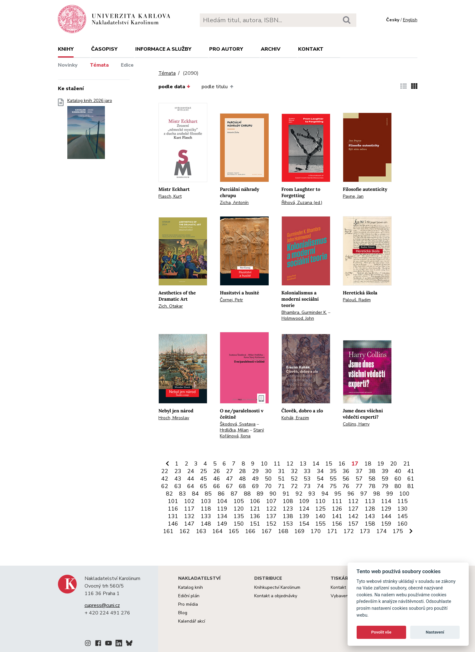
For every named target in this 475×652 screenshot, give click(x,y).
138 (288, 516)
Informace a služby (163, 49)
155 (320, 523)
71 (281, 486)
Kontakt (310, 49)
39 (385, 471)
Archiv (271, 49)
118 (206, 508)
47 (229, 478)
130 (402, 508)
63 (177, 486)
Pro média (188, 604)
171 (332, 531)
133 (206, 516)
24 (190, 471)
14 (315, 463)
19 (380, 463)
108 (288, 501)
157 (353, 523)
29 (255, 471)
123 (288, 508)
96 (351, 493)
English (410, 20)
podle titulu (217, 86)
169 (299, 531)
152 (271, 523)
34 (320, 471)
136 (255, 516)
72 (294, 486)
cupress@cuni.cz (102, 605)
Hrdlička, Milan (234, 430)
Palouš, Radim (357, 300)
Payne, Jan (353, 196)
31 (281, 471)
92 (299, 493)
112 (353, 501)
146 (173, 523)
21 (406, 463)
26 (216, 471)
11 (277, 463)
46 (216, 478)
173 (365, 531)
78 (372, 486)
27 (229, 471)
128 (370, 508)
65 (203, 486)
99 (389, 493)
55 (333, 478)
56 (346, 478)
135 (239, 516)
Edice (127, 65)
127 (353, 508)
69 (255, 486)
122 (271, 508)
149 (222, 523)
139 (304, 516)
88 (247, 493)
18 (367, 463)
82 (169, 493)
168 (283, 531)
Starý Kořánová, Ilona (242, 433)
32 (294, 471)
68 (242, 486)
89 (260, 493)
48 (242, 478)
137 (271, 516)
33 (307, 471)
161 (168, 531)
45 (203, 478)
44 (190, 478)
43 (177, 478)
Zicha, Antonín (234, 203)
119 (222, 508)
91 (286, 493)
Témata (99, 65)
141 (337, 516)
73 (307, 486)
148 (206, 523)
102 (189, 501)
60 (398, 478)
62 (164, 486)
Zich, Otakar (170, 306)
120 (239, 508)
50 (268, 478)
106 (255, 501)
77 (359, 486)
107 (271, 501)
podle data (174, 86)
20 (393, 463)
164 (217, 531)
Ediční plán (188, 596)
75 (333, 486)
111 (337, 501)
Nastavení (435, 632)
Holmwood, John (297, 318)
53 (307, 478)
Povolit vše (381, 632)
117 (189, 508)
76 (346, 486)
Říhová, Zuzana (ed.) (301, 203)
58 (372, 478)
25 (203, 471)
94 (325, 493)
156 (337, 523)
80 (398, 486)
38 (372, 471)
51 (281, 478)
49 (255, 478)
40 (398, 471)
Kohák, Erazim (295, 418)
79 (385, 486)
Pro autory (226, 49)
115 (402, 501)
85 (208, 493)
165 (234, 531)
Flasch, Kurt (170, 196)
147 (189, 523)
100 (404, 493)
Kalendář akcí (191, 621)
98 (376, 493)
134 (222, 516)
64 (190, 486)
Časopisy (104, 49)
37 (359, 471)
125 (320, 508)
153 (288, 523)
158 (370, 523)
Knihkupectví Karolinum (277, 587)
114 (386, 501)
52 (294, 478)
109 (304, 501)
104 (222, 501)
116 (173, 508)
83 (182, 493)
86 (221, 493)
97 (363, 493)
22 (164, 471)
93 (311, 493)
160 (402, 523)
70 (268, 486)
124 (304, 508)
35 (333, 471)
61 (410, 478)
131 (173, 516)
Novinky (68, 65)
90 (273, 493)
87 (234, 493)
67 (229, 486)
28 (242, 471)
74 (320, 486)
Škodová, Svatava (238, 424)
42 (164, 478)
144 (386, 516)
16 (341, 463)
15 (328, 463)
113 (370, 501)
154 (304, 523)
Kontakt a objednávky (275, 596)
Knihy (66, 49)
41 (410, 471)
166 (250, 531)
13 (303, 463)
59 (385, 478)
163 (201, 531)
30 (268, 471)
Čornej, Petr (231, 300)
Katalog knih (190, 587)
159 (386, 523)
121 (255, 508)
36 (346, 471)
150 (239, 523)
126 (337, 508)
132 (189, 516)
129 (386, 508)
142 (353, 516)
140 (320, 516)
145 (402, 516)
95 (337, 493)
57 (359, 478)
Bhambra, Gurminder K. (304, 312)
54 (320, 478)
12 (290, 463)
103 (206, 501)
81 (410, 486)
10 (264, 463)
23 (177, 471)
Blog (182, 613)
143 (370, 516)
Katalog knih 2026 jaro (89, 130)
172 (348, 531)
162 (184, 531)
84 (195, 493)
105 (239, 501)
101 (173, 501)
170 (316, 531)
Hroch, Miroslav (173, 418)
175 (398, 531)
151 (255, 523)
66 (216, 486)
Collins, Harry (356, 424)
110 (320, 501)
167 (266, 531)
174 (381, 531)
